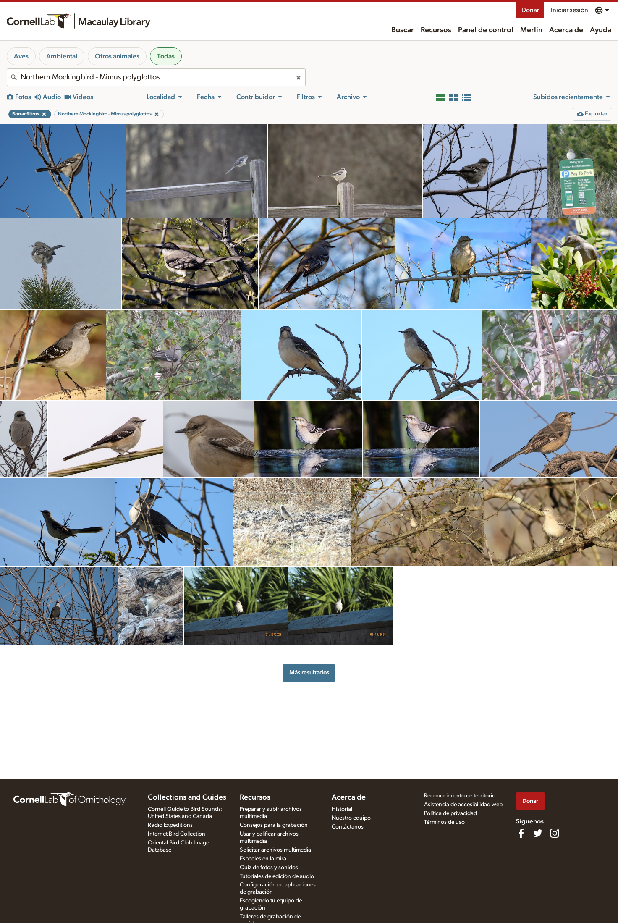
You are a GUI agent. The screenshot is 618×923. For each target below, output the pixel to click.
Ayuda (600, 30)
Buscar (402, 30)
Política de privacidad (450, 813)
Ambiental (61, 56)
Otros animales (117, 56)
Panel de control (485, 30)
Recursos (436, 30)
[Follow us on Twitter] (538, 833)
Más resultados (309, 672)
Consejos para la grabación (274, 825)
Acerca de (566, 30)
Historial (342, 809)
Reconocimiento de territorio (459, 796)
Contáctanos (348, 827)
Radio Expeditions (170, 825)
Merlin (531, 30)
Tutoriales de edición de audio (277, 876)
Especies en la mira (263, 859)
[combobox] (156, 77)
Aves (21, 56)
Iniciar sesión (569, 10)
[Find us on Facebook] (521, 833)
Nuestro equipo (351, 818)
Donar (530, 10)
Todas (166, 56)
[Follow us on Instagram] (555, 833)
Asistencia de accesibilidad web (463, 805)
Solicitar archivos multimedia (275, 850)
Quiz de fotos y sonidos (269, 868)
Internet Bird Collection (176, 834)
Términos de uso (444, 822)
